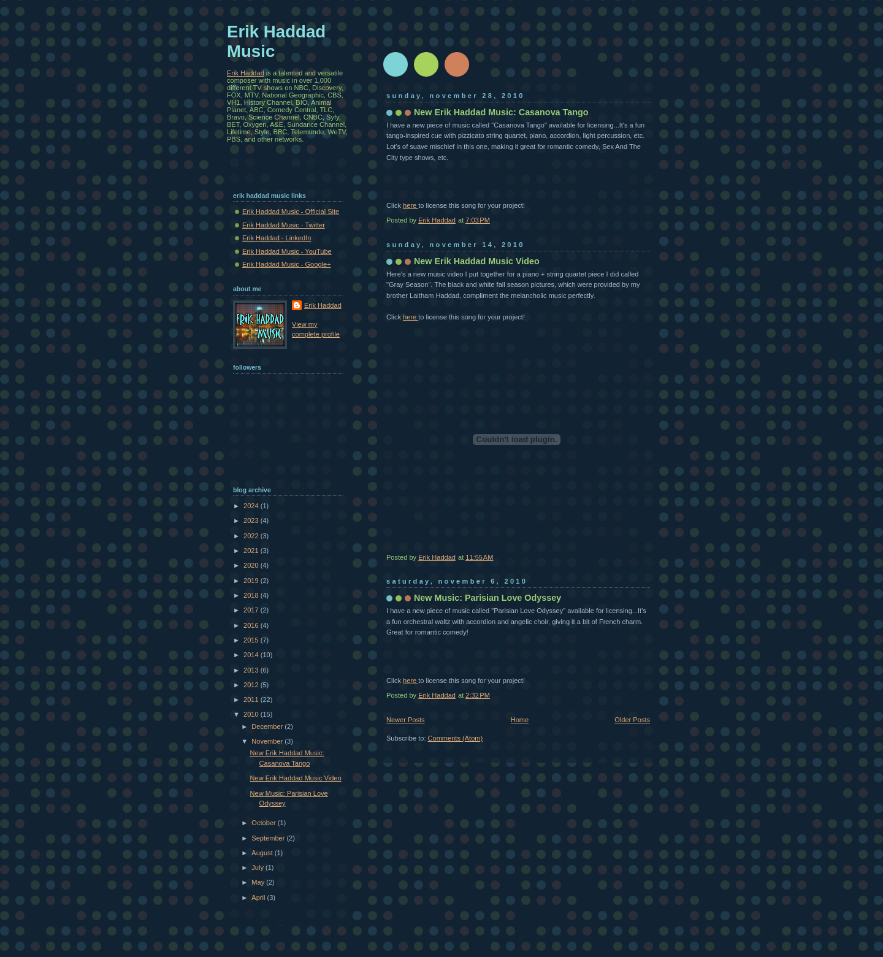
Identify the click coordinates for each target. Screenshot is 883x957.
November (268, 741)
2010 (252, 714)
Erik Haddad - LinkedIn (276, 238)
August (262, 852)
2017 (252, 610)
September (268, 838)
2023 (252, 520)
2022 (252, 536)
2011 (252, 699)
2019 (252, 580)
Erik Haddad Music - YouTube (287, 251)
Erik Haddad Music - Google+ (286, 264)
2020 (252, 565)
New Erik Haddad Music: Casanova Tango (501, 112)
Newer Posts (405, 719)
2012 (252, 684)
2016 (252, 625)
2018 (252, 595)
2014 (252, 654)
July (258, 867)
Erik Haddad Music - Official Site (290, 211)
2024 (252, 505)
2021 (252, 550)
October (264, 822)
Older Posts (632, 719)
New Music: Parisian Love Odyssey (487, 598)
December (268, 726)
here (410, 205)
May (258, 882)
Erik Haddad (245, 73)
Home (520, 719)
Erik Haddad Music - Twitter (283, 225)
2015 (252, 640)
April (259, 897)
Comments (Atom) (455, 738)
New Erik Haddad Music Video (477, 261)
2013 (252, 670)
